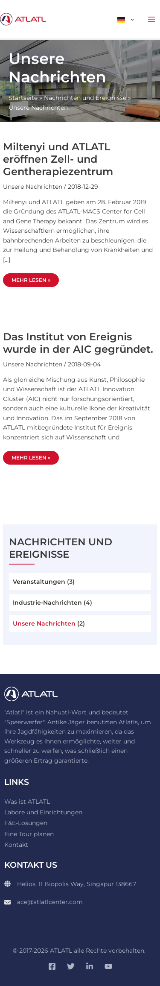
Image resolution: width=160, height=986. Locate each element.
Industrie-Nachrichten (47, 602)
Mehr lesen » (35, 278)
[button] (130, 19)
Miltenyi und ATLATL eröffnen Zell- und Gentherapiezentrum (58, 159)
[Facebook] (52, 966)
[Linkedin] (89, 966)
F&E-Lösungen (25, 822)
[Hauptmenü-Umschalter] (151, 19)
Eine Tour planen (29, 834)
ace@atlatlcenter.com (50, 901)
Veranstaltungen (39, 581)
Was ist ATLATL (27, 801)
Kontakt (16, 844)
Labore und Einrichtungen (43, 812)
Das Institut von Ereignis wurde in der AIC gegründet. (78, 343)
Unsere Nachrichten (44, 623)
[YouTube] (108, 966)
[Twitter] (71, 966)
